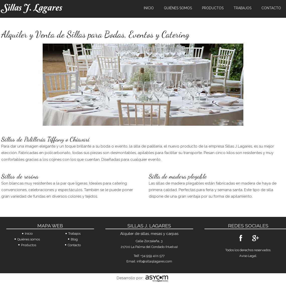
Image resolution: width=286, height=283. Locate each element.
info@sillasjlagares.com (154, 261)
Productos (213, 8)
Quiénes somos (178, 8)
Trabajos (242, 8)
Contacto (271, 8)
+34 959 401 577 (152, 256)
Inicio (149, 8)
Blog (74, 239)
